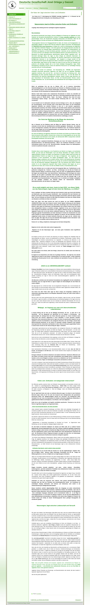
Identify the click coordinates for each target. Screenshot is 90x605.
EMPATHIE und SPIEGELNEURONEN (40, 600)
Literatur (11, 32)
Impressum (29, 8)
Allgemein (11, 17)
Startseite (21, 8)
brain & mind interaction (14, 18)
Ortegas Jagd (12, 47)
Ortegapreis (78, 600)
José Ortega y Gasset (14, 30)
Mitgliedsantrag (44, 8)
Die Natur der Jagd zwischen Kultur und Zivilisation (48, 12)
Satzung (35, 8)
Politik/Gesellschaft (13, 53)
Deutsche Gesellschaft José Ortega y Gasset (46, 2)
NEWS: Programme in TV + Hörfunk (17, 37)
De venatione (12, 20)
